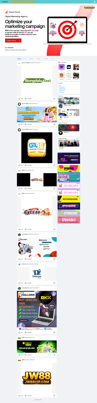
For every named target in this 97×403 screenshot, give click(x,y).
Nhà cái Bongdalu (26, 62)
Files (52, 58)
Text (24, 58)
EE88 (23, 170)
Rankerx (66, 117)
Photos (31, 58)
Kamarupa (61, 147)
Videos (38, 58)
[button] (22, 1)
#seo (60, 85)
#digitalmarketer (62, 88)
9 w (22, 63)
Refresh (77, 138)
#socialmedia (62, 87)
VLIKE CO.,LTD (67, 105)
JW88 (23, 337)
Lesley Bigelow (25, 234)
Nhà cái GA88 (25, 103)
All (19, 58)
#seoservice (61, 92)
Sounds (45, 58)
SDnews (66, 132)
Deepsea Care (25, 264)
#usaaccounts (62, 90)
